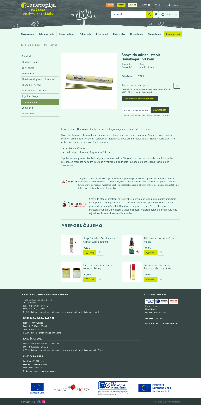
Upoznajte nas (151, 322)
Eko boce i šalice (30, 62)
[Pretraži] (149, 14)
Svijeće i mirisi (50, 45)
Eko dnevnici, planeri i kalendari (38, 79)
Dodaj (89, 252)
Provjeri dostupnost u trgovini (140, 98)
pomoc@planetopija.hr (143, 92)
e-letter (145, 4)
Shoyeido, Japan (146, 67)
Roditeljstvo (119, 34)
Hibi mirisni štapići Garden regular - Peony (98, 266)
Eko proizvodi (173, 34)
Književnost (102, 34)
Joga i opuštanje (30, 96)
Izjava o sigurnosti (153, 305)
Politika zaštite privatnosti (156, 312)
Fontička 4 (27, 360)
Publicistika (85, 34)
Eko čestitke (28, 67)
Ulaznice (132, 4)
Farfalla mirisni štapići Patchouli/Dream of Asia (158, 266)
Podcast (121, 4)
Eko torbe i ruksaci (31, 84)
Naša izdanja (27, 34)
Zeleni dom (28, 107)
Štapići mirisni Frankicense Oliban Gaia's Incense (99, 239)
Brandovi (26, 56)
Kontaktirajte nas (170, 322)
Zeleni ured (28, 113)
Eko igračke (28, 73)
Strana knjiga (154, 34)
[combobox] (128, 14)
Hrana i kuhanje (67, 34)
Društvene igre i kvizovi (34, 90)
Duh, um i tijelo (46, 34)
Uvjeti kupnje (151, 308)
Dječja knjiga (136, 34)
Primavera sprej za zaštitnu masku (159, 239)
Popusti (110, 4)
